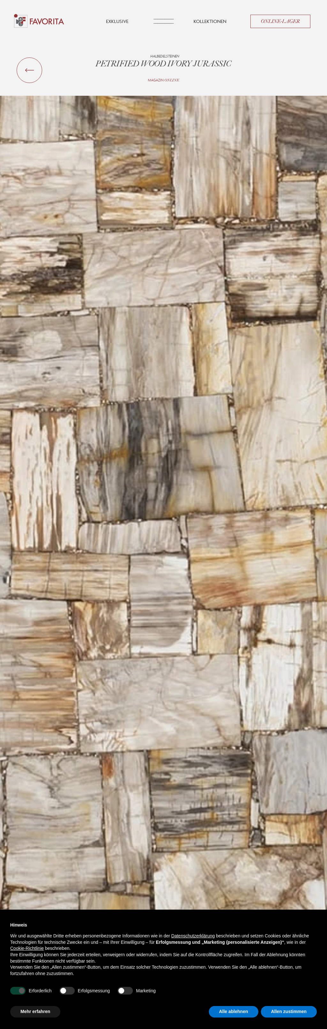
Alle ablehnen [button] (233, 1011)
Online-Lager (280, 21)
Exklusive (117, 21)
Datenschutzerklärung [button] (193, 935)
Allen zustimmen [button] (289, 1011)
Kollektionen (210, 21)
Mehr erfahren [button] (35, 1011)
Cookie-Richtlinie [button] (27, 948)
